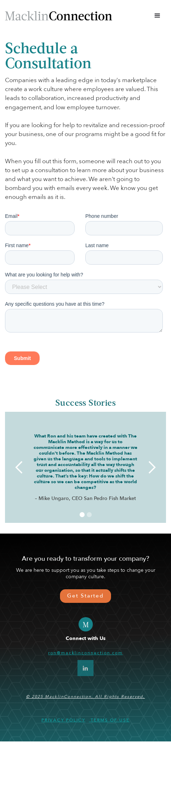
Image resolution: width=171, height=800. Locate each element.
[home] (61, 15)
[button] (157, 15)
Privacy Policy (63, 778)
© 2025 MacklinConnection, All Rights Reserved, (85, 755)
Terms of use (109, 778)
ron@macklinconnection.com (85, 711)
